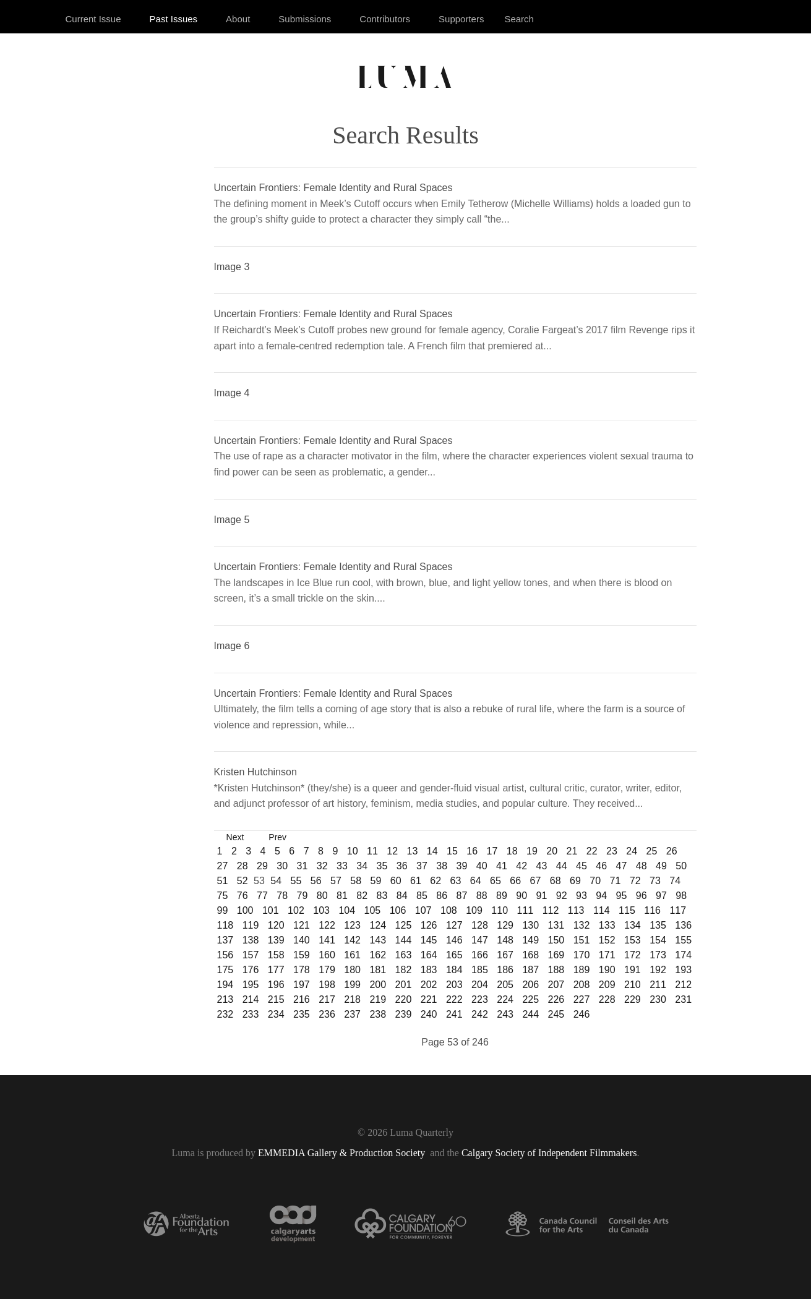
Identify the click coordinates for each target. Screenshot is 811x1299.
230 (658, 999)
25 (652, 851)
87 (462, 895)
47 (621, 866)
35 (382, 866)
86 (441, 895)
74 (674, 880)
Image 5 (232, 519)
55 (296, 880)
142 (352, 940)
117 (677, 910)
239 (403, 1014)
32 (322, 866)
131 (556, 925)
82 (361, 895)
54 (275, 880)
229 (632, 999)
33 (342, 866)
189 (581, 970)
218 (352, 999)
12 (392, 851)
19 (532, 851)
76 (242, 895)
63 (455, 880)
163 (403, 955)
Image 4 (232, 393)
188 (556, 970)
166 (479, 955)
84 (402, 895)
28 (242, 866)
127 (454, 925)
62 (435, 880)
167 (505, 955)
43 (541, 866)
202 (429, 984)
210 (632, 984)
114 (601, 910)
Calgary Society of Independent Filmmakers (549, 1153)
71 (615, 880)
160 (327, 955)
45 (581, 866)
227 (581, 999)
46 (601, 866)
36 (402, 866)
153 (632, 940)
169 (556, 955)
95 (621, 895)
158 (276, 955)
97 (661, 895)
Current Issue (93, 19)
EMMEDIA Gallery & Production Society (342, 1153)
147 (479, 940)
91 (541, 895)
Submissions (304, 19)
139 (276, 940)
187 (530, 970)
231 (683, 999)
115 (627, 910)
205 (505, 984)
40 (481, 866)
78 (282, 895)
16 (472, 851)
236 (327, 1014)
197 (301, 984)
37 (421, 866)
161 (352, 955)
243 (505, 1014)
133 (607, 925)
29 (262, 866)
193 (683, 970)
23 (611, 851)
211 (658, 984)
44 (561, 866)
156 (225, 955)
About (238, 19)
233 (250, 1014)
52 (242, 880)
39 (462, 866)
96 (641, 895)
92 (561, 895)
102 (296, 910)
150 (556, 940)
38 (441, 866)
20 (551, 851)
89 (501, 895)
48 (641, 866)
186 (505, 970)
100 (245, 910)
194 (225, 984)
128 (479, 925)
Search (519, 19)
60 (395, 880)
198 (327, 984)
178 (301, 970)
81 (342, 895)
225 (530, 999)
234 (276, 1014)
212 (683, 984)
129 (505, 925)
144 (403, 940)
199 (352, 984)
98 (681, 895)
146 (454, 940)
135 (658, 925)
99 (222, 910)
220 (403, 999)
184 (454, 970)
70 (595, 880)
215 (276, 999)
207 (556, 984)
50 (681, 866)
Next (235, 837)
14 (432, 851)
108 (448, 910)
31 (302, 866)
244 (530, 1014)
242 (479, 1014)
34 (361, 866)
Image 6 (232, 646)
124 (377, 925)
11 (372, 851)
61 (415, 880)
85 (421, 895)
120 (276, 925)
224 (505, 999)
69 (575, 880)
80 (322, 895)
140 (301, 940)
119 (250, 925)
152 (607, 940)
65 (495, 880)
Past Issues (174, 19)
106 (398, 910)
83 (382, 895)
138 (250, 940)
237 (352, 1014)
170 (581, 955)
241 (454, 1014)
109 (474, 910)
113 (576, 910)
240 (429, 1014)
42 (521, 866)
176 (250, 970)
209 (607, 984)
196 (276, 984)
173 (658, 955)
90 (521, 895)
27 (222, 866)
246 (581, 1014)
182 (403, 970)
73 (655, 880)
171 (607, 955)
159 (301, 955)
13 (412, 851)
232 (225, 1014)
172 (632, 955)
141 (327, 940)
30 (282, 866)
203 (454, 984)
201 (403, 984)
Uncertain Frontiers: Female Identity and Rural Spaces (333, 187)
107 (423, 910)
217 (327, 999)
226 (556, 999)
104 (346, 910)
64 (475, 880)
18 (512, 851)
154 (658, 940)
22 (592, 851)
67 (535, 880)
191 (632, 970)
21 (572, 851)
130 (530, 925)
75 (222, 895)
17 (492, 851)
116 (652, 910)
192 (658, 970)
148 (505, 940)
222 (454, 999)
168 (530, 955)
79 (302, 895)
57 (335, 880)
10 (352, 851)
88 (481, 895)
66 (515, 880)
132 (581, 925)
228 (607, 999)
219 (377, 999)
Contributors (384, 19)
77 (262, 895)
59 (376, 880)
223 (479, 999)
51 (222, 880)
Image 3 (232, 267)
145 (429, 940)
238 (377, 1014)
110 (499, 910)
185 (479, 970)
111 (525, 910)
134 (632, 925)
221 (429, 999)
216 (301, 999)
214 (250, 999)
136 (683, 925)
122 (327, 925)
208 (581, 984)
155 (683, 940)
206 (530, 984)
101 (270, 910)
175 (225, 970)
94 (601, 895)
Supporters (461, 19)
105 (372, 910)
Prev (277, 837)
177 (276, 970)
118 (225, 925)
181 (377, 970)
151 (581, 940)
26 (671, 851)
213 (225, 999)
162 (377, 955)
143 (377, 940)
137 (225, 940)
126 (429, 925)
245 (556, 1014)
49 (661, 866)
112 (551, 910)
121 (301, 925)
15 (452, 851)
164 (429, 955)
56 (316, 880)
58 (355, 880)
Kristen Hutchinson (255, 772)
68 (555, 880)
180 (352, 970)
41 (501, 866)
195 (250, 984)
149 (530, 940)
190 (607, 970)
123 (352, 925)
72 (635, 880)
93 (581, 895)
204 (479, 984)
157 (250, 955)
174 (683, 955)
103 (321, 910)
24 (631, 851)
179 (327, 970)
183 (429, 970)
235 (301, 1014)
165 (454, 955)
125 (403, 925)
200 (377, 984)
